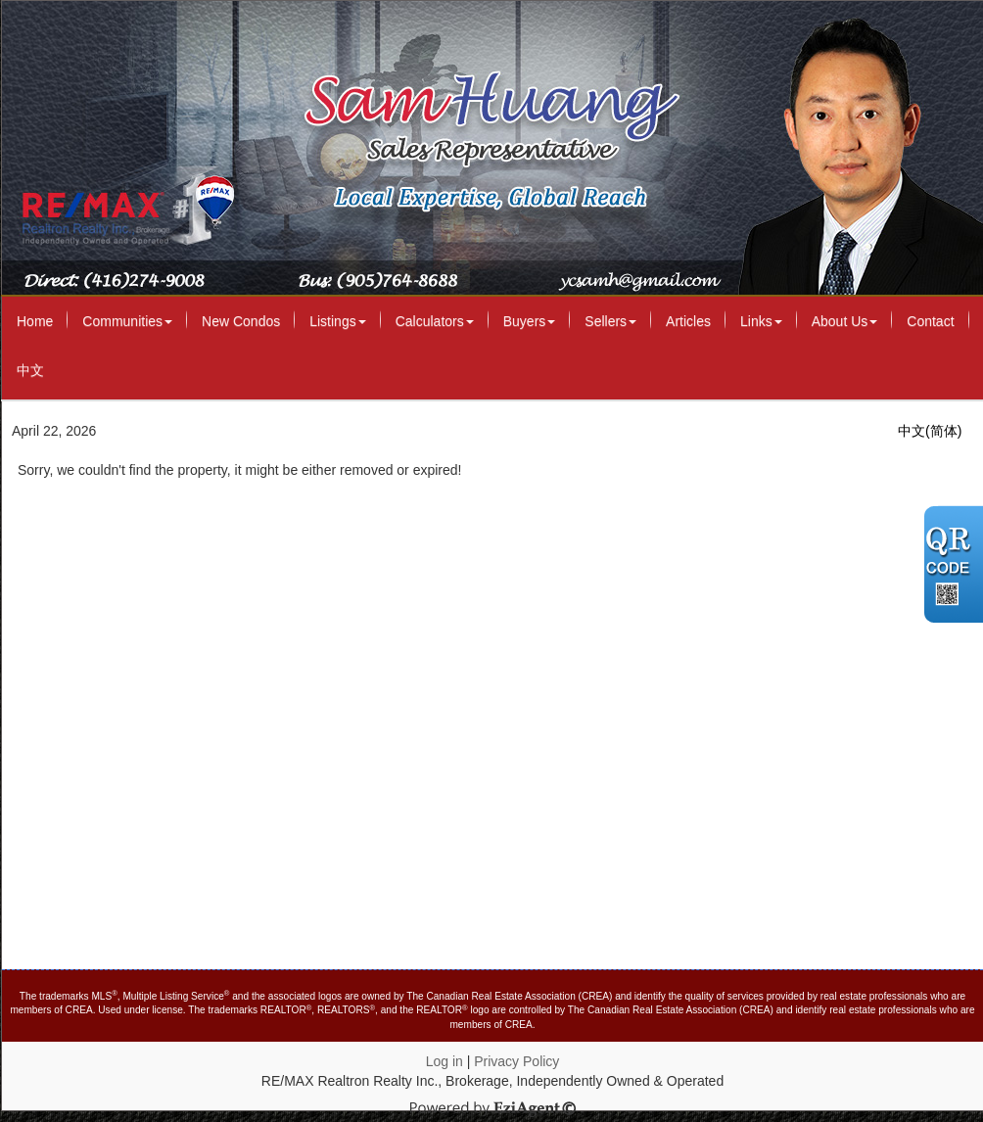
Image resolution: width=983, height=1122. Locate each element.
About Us (845, 321)
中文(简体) (929, 431)
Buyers (529, 321)
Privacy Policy (516, 1061)
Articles (688, 321)
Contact (930, 321)
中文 (30, 370)
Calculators (435, 321)
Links (761, 321)
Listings (337, 321)
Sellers (610, 321)
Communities (127, 321)
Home (35, 321)
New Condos (241, 321)
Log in (444, 1061)
